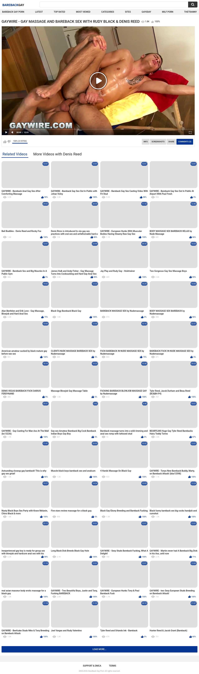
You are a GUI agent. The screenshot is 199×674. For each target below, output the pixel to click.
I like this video (5, 141)
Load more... (99, 649)
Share (171, 142)
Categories (107, 12)
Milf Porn (167, 12)
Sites (128, 12)
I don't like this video (9, 141)
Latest (39, 12)
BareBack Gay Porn (96, 671)
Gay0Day (146, 12)
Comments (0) (184, 142)
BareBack (13, 5)
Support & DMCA (92, 665)
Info (145, 142)
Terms (112, 665)
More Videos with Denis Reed (57, 154)
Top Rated (59, 12)
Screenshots (158, 142)
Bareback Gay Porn (13, 12)
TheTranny (190, 12)
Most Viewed (83, 12)
